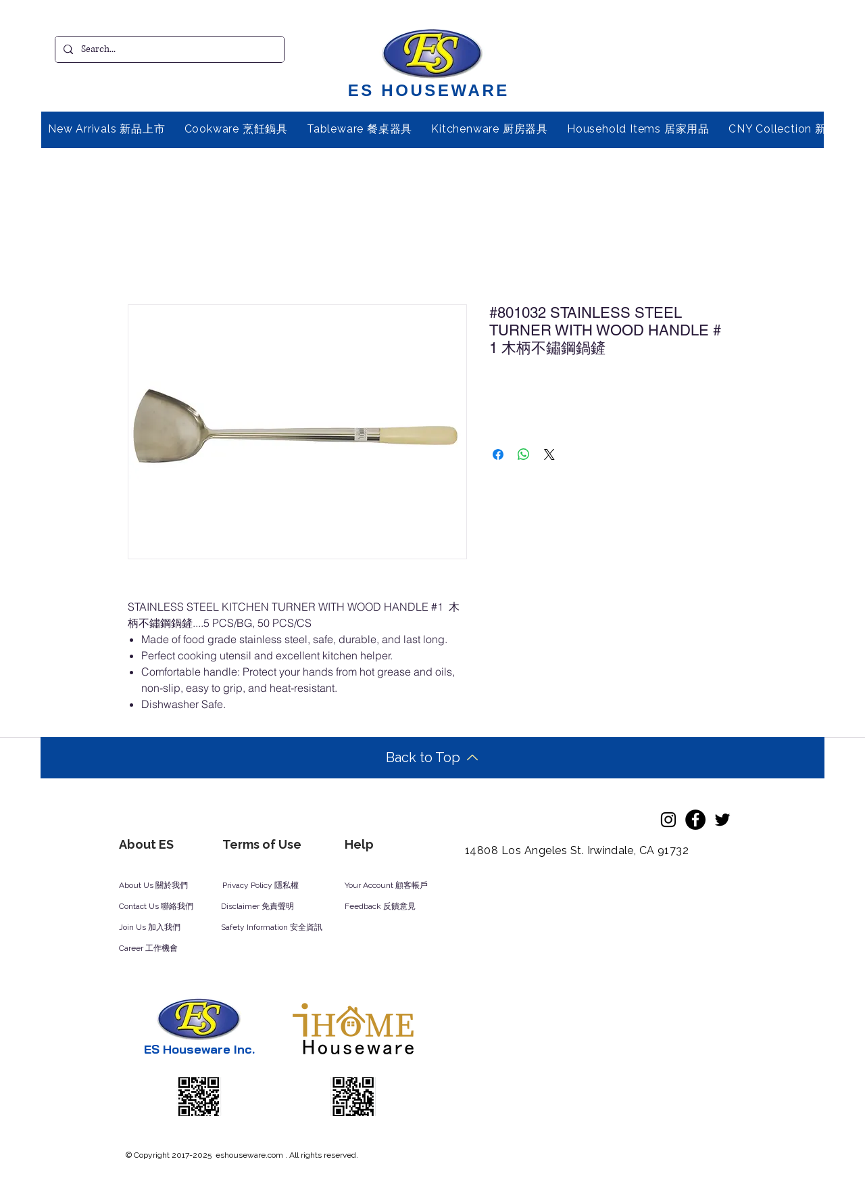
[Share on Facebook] (498, 454)
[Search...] (168, 49)
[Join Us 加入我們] (165, 927)
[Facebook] (695, 819)
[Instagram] (668, 819)
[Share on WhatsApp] (524, 454)
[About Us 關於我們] (164, 885)
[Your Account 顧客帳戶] (399, 885)
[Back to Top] (432, 758)
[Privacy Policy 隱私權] (267, 885)
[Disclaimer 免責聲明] (266, 906)
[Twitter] (722, 819)
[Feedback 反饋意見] (395, 906)
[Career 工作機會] (165, 948)
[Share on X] (549, 454)
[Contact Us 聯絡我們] (174, 906)
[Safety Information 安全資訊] (284, 927)
